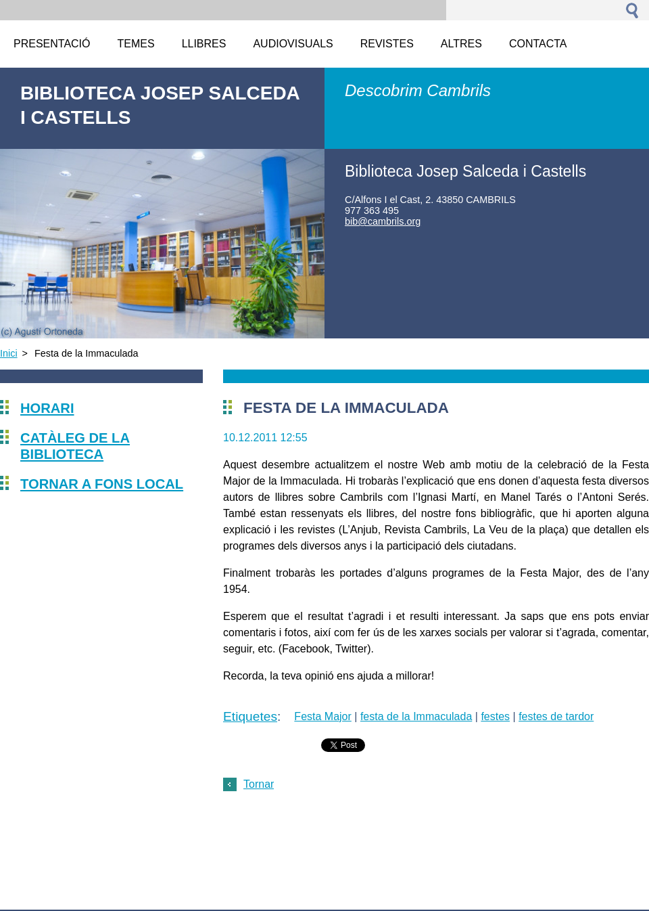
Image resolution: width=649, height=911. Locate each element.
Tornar (258, 784)
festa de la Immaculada (416, 716)
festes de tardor (556, 716)
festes (495, 716)
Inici (9, 353)
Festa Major (322, 716)
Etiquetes (250, 716)
